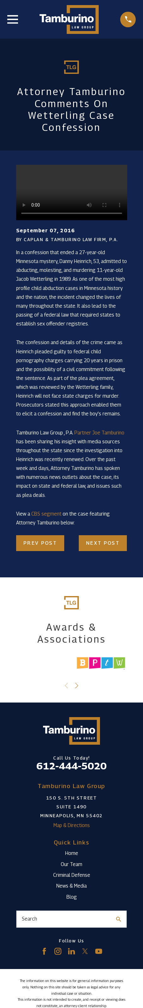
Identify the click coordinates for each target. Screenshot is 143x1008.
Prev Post (40, 543)
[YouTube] (98, 951)
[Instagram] (57, 951)
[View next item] (76, 685)
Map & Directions (71, 825)
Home (71, 853)
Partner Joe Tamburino (99, 433)
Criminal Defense (71, 875)
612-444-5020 (71, 766)
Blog (71, 897)
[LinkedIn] (71, 951)
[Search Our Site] (118, 919)
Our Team (71, 864)
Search (29, 919)
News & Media (71, 886)
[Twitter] (85, 951)
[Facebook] (44, 951)
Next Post (103, 543)
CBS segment (46, 514)
